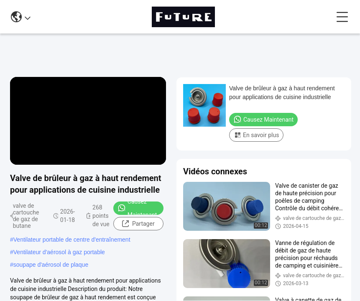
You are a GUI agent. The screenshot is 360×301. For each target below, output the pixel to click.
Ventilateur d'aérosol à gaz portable (59, 252)
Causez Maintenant (137, 208)
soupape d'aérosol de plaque (50, 264)
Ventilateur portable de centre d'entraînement (71, 239)
